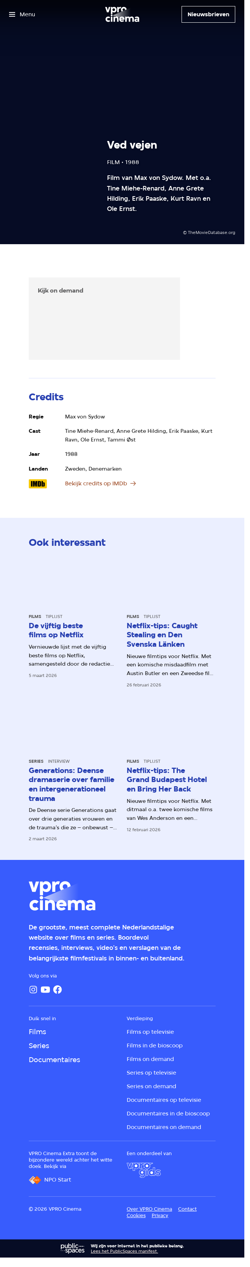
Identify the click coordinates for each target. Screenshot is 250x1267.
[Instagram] (33, 989)
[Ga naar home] (122, 14)
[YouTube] (45, 989)
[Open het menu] (22, 14)
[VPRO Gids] (144, 1170)
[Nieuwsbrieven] (208, 14)
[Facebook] (57, 989)
